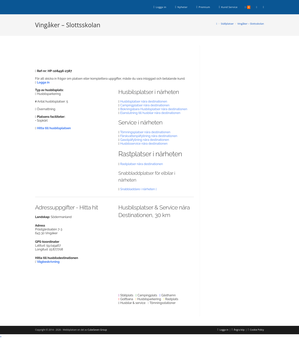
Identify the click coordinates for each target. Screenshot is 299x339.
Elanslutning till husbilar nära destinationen (150, 113)
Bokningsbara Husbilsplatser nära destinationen (153, 109)
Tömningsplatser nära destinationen (145, 132)
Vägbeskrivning (48, 262)
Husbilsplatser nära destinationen (143, 101)
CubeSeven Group (97, 329)
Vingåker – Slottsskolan (250, 23)
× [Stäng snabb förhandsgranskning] (1, 336)
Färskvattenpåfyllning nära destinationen (148, 136)
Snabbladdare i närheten (138, 189)
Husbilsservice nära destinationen (143, 143)
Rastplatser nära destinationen (141, 164)
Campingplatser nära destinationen (144, 105)
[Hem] (216, 23)
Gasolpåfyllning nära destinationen (144, 140)
